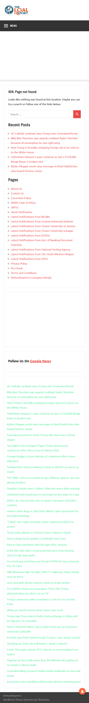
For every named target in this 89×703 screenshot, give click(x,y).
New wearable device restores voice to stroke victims (38, 582)
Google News (40, 361)
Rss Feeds (17, 268)
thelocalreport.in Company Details (31, 277)
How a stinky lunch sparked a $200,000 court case (36, 538)
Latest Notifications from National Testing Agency (40, 249)
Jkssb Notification (21, 212)
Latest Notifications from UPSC (29, 258)
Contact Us (17, 193)
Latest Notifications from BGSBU (30, 216)
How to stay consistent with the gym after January (37, 544)
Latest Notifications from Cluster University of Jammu (43, 226)
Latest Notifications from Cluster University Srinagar (42, 230)
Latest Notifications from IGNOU (30, 235)
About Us (16, 188)
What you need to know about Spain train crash (35, 610)
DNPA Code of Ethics (23, 202)
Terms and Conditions (24, 272)
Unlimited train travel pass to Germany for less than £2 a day (43, 494)
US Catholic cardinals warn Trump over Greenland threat (44, 133)
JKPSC (15, 207)
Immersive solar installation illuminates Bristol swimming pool (43, 681)
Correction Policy (21, 198)
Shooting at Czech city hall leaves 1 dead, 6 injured (37, 643)
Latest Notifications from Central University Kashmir (42, 221)
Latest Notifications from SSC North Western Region (42, 254)
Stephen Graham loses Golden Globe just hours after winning (43, 488)
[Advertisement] (44, 56)
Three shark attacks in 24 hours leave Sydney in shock (39, 532)
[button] (82, 691)
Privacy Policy (19, 263)
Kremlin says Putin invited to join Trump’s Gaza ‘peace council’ (44, 637)
